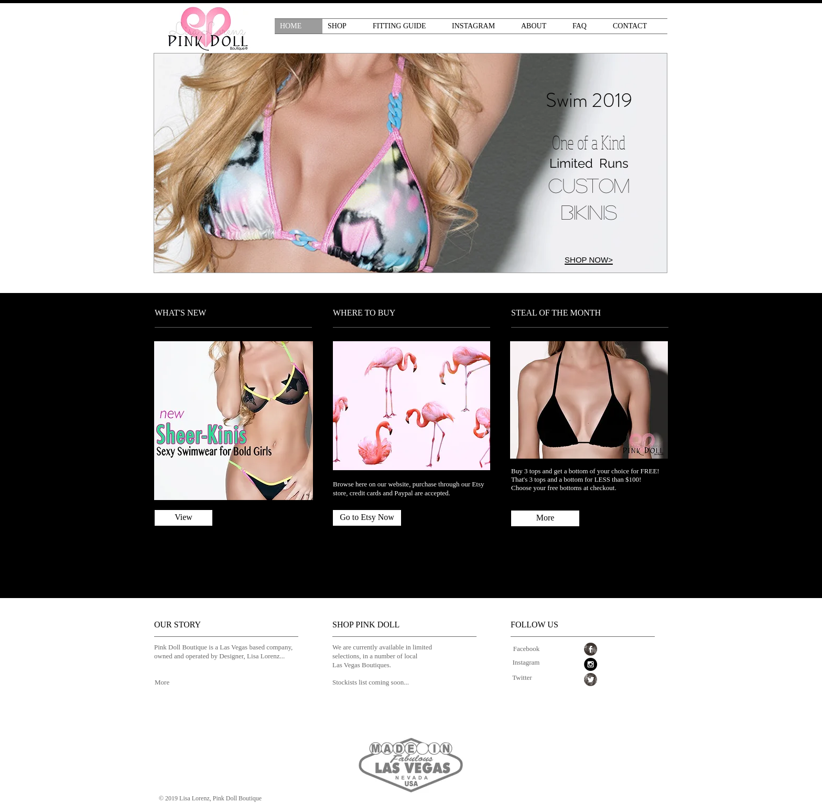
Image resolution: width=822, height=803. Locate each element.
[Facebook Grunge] (590, 649)
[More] (545, 518)
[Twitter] (522, 678)
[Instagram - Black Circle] (590, 664)
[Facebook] (526, 649)
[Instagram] (526, 662)
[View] (183, 518)
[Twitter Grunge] (590, 679)
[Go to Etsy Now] (367, 518)
